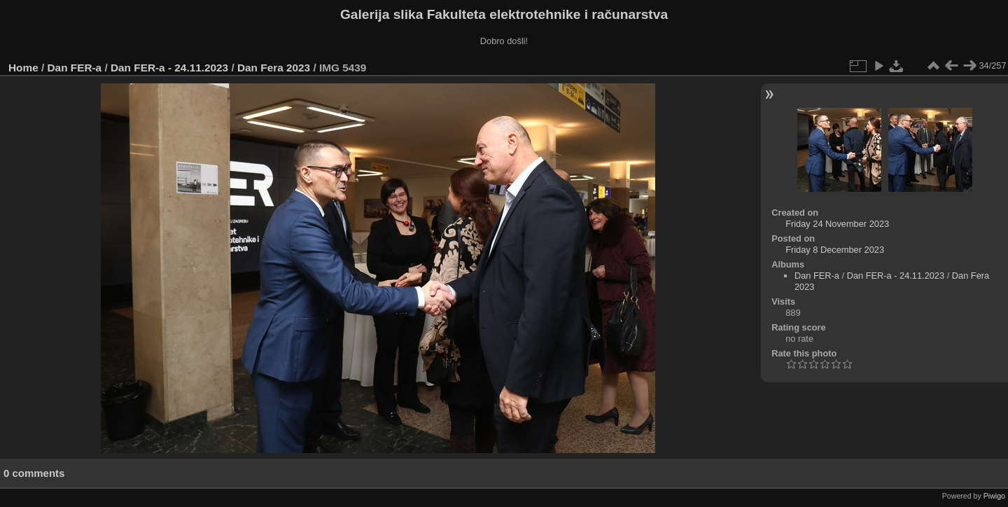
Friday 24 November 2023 (837, 223)
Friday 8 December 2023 (834, 249)
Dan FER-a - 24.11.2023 (169, 68)
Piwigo (994, 496)
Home (23, 68)
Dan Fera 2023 (273, 68)
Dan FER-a (75, 68)
